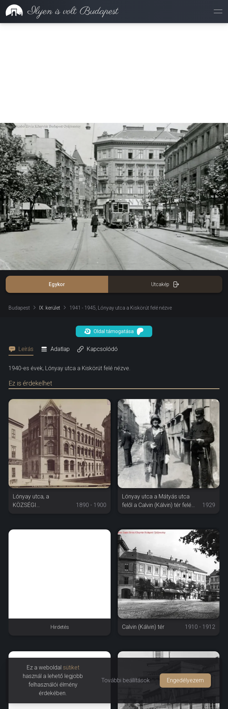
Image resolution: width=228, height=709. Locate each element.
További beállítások (125, 680)
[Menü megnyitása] (218, 11)
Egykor (57, 184)
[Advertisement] (60, 596)
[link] (59, 11)
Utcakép (165, 184)
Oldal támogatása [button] (114, 231)
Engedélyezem (185, 680)
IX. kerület (49, 208)
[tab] (23, 249)
